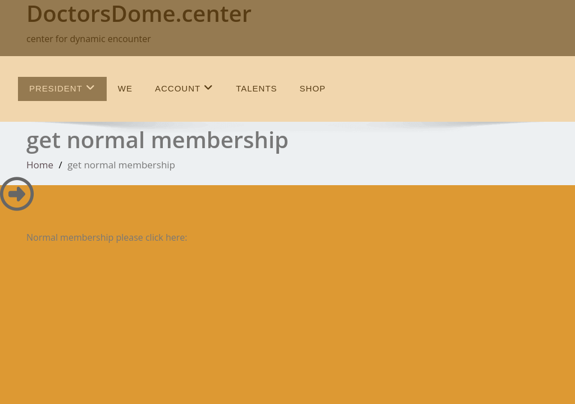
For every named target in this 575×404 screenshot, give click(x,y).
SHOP (313, 88)
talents (256, 88)
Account (184, 87)
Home (39, 164)
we (125, 88)
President (62, 87)
